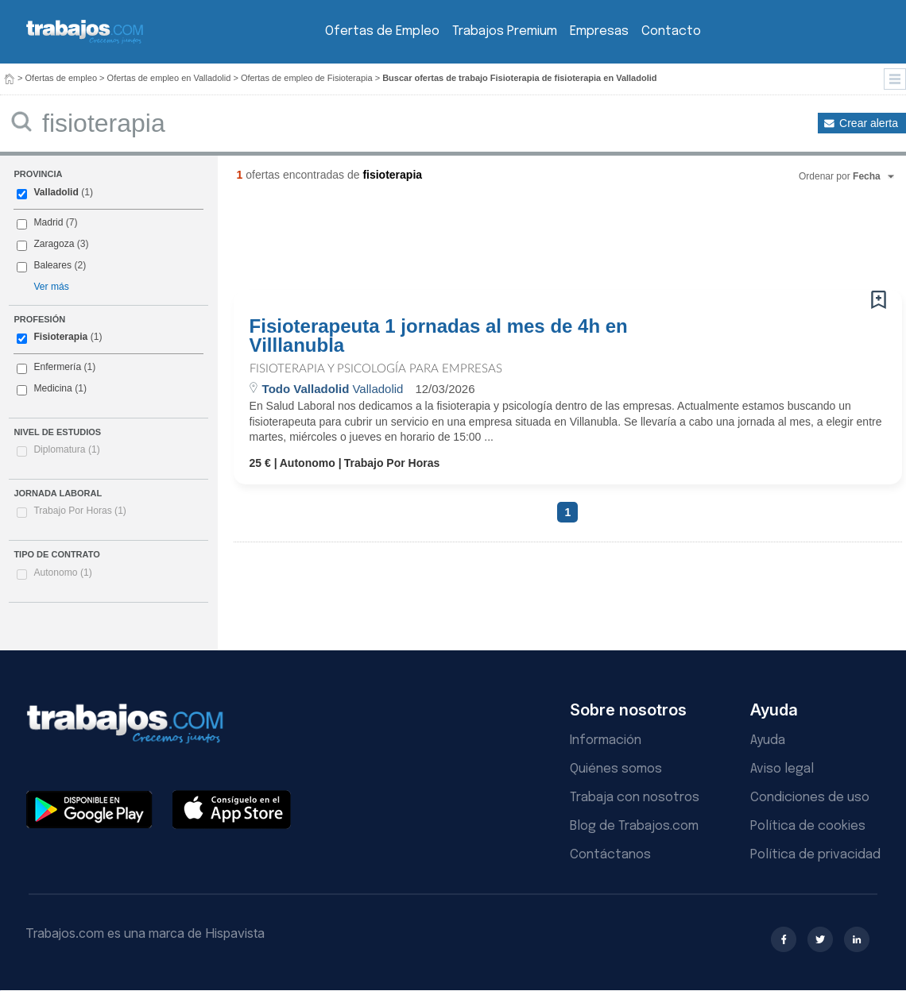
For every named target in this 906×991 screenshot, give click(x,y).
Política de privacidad (815, 855)
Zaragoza (53, 243)
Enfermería (57, 366)
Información (605, 740)
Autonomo (62, 572)
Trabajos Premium (504, 31)
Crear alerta (868, 123)
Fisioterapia (60, 336)
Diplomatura (66, 449)
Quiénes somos (616, 769)
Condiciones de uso (809, 797)
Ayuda (767, 740)
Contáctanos (610, 855)
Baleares (52, 265)
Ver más (50, 286)
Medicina (52, 388)
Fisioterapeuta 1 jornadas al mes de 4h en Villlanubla (439, 336)
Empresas (599, 31)
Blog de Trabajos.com (634, 826)
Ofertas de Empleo (382, 31)
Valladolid (55, 192)
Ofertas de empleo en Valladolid (169, 78)
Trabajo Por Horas (79, 510)
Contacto (671, 31)
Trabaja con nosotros (634, 797)
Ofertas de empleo (61, 78)
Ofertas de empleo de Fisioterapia (307, 78)
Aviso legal (782, 769)
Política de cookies (807, 826)
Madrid (48, 222)
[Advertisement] (535, 242)
